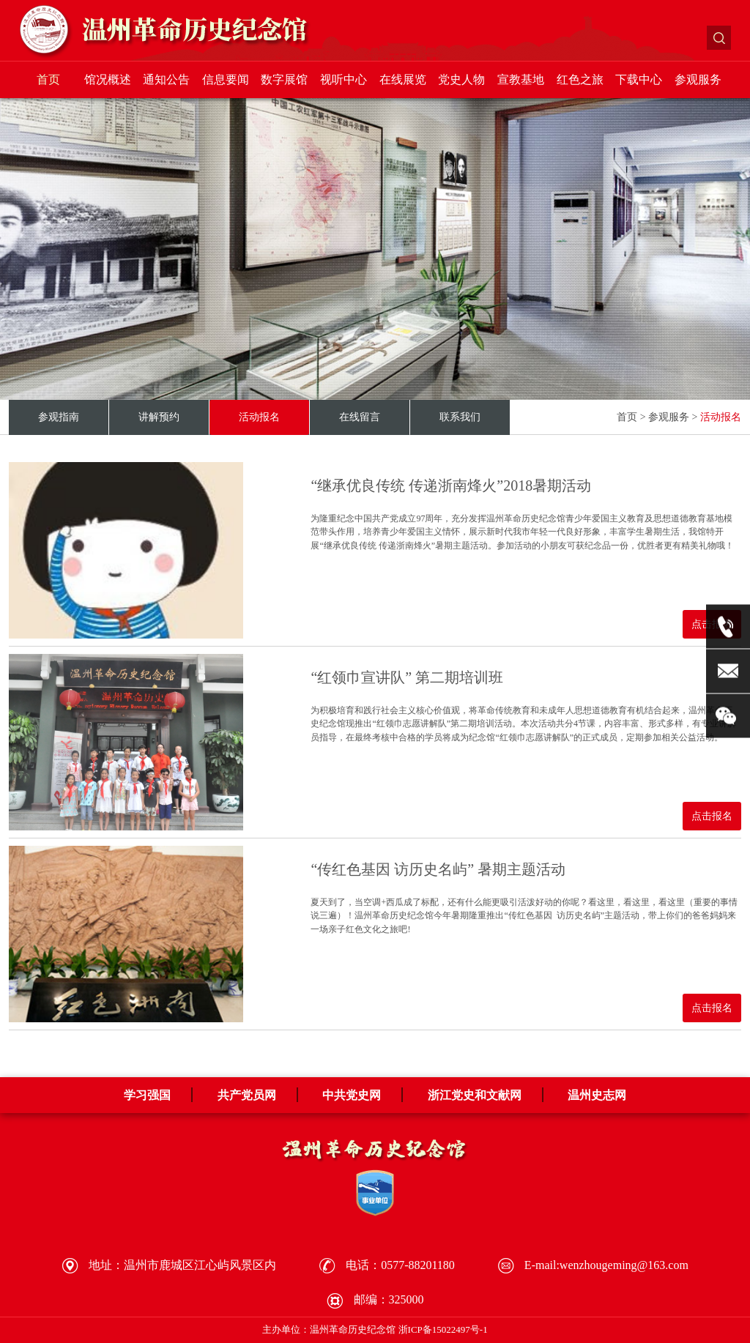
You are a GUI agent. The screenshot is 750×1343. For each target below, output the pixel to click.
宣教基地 (520, 79)
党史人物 (461, 79)
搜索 (719, 38)
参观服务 (698, 79)
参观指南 (58, 417)
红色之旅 (580, 79)
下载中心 (638, 79)
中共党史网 (351, 1095)
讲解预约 (158, 417)
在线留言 (359, 417)
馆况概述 (107, 79)
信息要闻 (225, 79)
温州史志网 (597, 1095)
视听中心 (343, 79)
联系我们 (459, 417)
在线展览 (402, 79)
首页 (48, 79)
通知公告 (166, 79)
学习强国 (147, 1095)
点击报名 (711, 816)
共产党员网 (247, 1095)
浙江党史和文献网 (474, 1095)
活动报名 (259, 417)
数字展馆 (284, 79)
